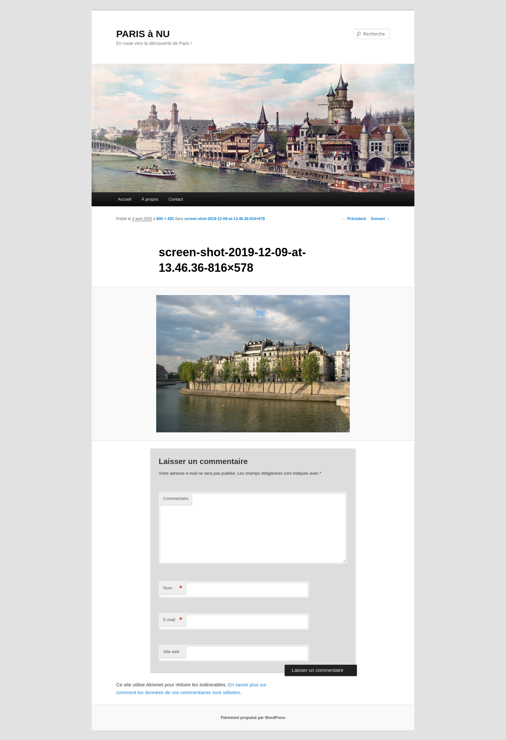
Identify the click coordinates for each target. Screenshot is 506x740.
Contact (175, 199)
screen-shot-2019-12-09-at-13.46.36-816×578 (224, 219)
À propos (150, 199)
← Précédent (354, 219)
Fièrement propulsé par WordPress (253, 717)
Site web (171, 651)
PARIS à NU (143, 33)
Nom (172, 588)
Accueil (124, 199)
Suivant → (380, 219)
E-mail (172, 620)
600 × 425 (165, 219)
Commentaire (175, 498)
